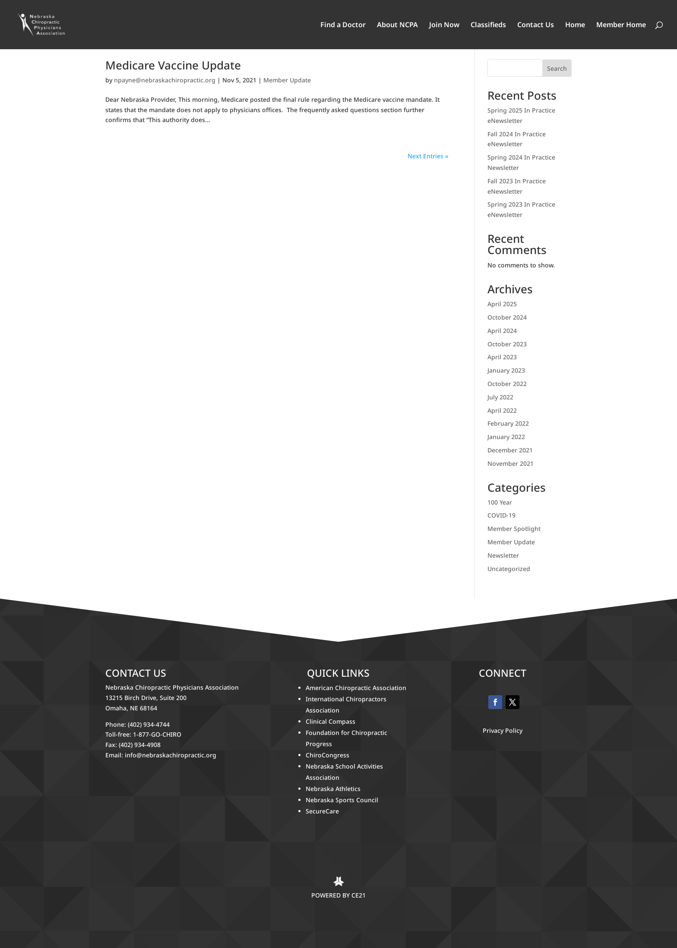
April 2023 (502, 357)
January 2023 (506, 370)
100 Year (499, 502)
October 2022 (507, 384)
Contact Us (535, 25)
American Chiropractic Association (356, 688)
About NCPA (397, 25)
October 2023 (507, 344)
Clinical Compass (330, 721)
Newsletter (503, 555)
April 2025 (502, 304)
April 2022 (502, 410)
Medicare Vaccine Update (173, 65)
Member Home (621, 25)
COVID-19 (501, 515)
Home (575, 25)
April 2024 (502, 330)
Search (557, 68)
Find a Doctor (343, 25)
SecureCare (322, 811)
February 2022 (508, 423)
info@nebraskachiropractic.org (170, 755)
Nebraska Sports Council (342, 800)
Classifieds (488, 25)
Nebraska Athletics (334, 789)
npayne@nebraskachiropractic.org (164, 80)
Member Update (287, 80)
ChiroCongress (327, 755)
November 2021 (510, 463)
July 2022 (500, 397)
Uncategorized (508, 569)
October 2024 (507, 317)
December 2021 (510, 450)
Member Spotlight (514, 528)
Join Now (444, 25)
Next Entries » (428, 156)
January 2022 (506, 437)
